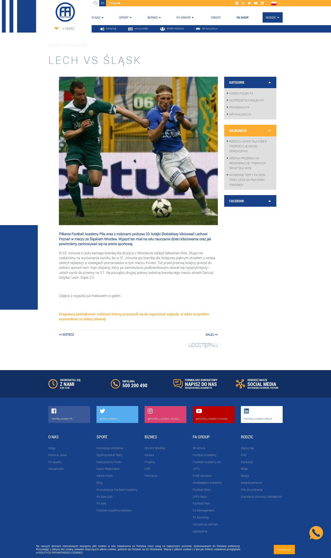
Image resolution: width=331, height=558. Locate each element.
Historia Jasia (57, 455)
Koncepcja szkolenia (109, 448)
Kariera (149, 455)
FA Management (203, 510)
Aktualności (56, 469)
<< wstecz (66, 334)
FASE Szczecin (202, 476)
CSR (147, 469)
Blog (99, 483)
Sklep (244, 469)
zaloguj (114, 3)
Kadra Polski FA (241, 93)
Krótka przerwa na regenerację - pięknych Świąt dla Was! (247, 163)
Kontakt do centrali (205, 524)
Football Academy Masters (114, 510)
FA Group (183, 17)
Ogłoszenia (200, 531)
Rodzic (271, 17)
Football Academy (204, 455)
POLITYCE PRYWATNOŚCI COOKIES (61, 552)
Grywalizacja (240, 114)
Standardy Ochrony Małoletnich (261, 497)
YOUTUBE (274, 387)
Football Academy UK (207, 462)
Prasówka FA (239, 107)
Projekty (150, 462)
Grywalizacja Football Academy (117, 490)
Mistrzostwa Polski (108, 462)
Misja (51, 448)
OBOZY (216, 17)
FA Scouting (201, 517)
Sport (124, 17)
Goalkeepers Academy (207, 483)
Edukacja (247, 462)
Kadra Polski (104, 476)
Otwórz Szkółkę (155, 448)
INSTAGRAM (253, 387)
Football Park (201, 503)
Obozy (245, 476)
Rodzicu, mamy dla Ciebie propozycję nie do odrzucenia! (248, 146)
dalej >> (212, 334)
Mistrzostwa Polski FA (246, 100)
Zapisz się (247, 448)
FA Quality (55, 462)
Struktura (199, 448)
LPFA (196, 469)
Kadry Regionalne (107, 469)
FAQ (243, 455)
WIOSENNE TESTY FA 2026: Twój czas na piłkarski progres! (247, 180)
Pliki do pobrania (252, 490)
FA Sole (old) (104, 497)
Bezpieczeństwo (251, 483)
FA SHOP (243, 17)
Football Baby (202, 490)
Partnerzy (151, 476)
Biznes (153, 17)
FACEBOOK (264, 387)
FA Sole (101, 503)
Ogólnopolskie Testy (109, 455)
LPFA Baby (200, 497)
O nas (96, 17)
